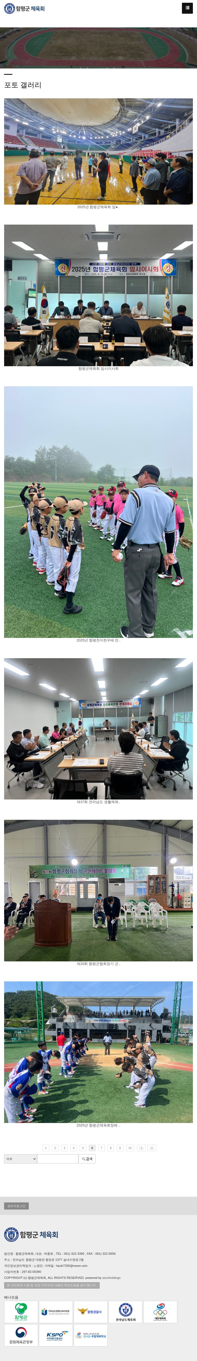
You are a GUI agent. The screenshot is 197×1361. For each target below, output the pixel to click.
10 (130, 1148)
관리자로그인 (16, 1206)
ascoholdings (111, 1277)
